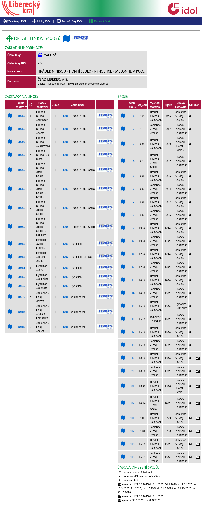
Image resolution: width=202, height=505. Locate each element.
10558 (21, 129)
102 (132, 431)
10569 (21, 226)
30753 (21, 256)
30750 (21, 277)
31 (132, 386)
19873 (21, 297)
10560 (21, 155)
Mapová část (99, 21)
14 (132, 293)
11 (132, 254)
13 (132, 280)
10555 (21, 116)
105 (132, 444)
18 (132, 345)
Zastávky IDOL (15, 21)
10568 (21, 207)
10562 (21, 170)
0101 (66, 116)
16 (132, 319)
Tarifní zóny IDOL (70, 21)
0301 (66, 297)
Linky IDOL (41, 21)
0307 (66, 256)
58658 (21, 189)
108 (132, 457)
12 (132, 267)
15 (132, 306)
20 (132, 371)
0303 (66, 243)
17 (132, 332)
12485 (21, 327)
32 (132, 403)
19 (132, 358)
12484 (21, 312)
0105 (66, 170)
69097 (21, 142)
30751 (21, 267)
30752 (21, 243)
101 (132, 418)
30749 (21, 286)
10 (132, 241)
